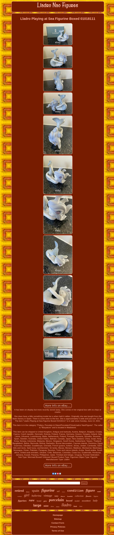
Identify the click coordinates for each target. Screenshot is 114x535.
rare (31, 500)
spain (35, 490)
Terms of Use (58, 531)
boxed (69, 500)
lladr (75, 506)
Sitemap (58, 519)
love (80, 506)
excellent (86, 501)
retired (19, 490)
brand (39, 501)
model (77, 501)
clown (57, 506)
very (56, 496)
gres (45, 501)
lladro (66, 505)
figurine (47, 490)
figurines (22, 500)
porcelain (56, 500)
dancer (63, 496)
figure (90, 490)
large (37, 505)
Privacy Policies (57, 527)
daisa (52, 506)
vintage (48, 495)
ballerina (36, 495)
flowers (88, 496)
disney (28, 492)
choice (63, 492)
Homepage (58, 515)
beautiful (70, 496)
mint (46, 505)
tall (58, 491)
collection (79, 496)
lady (95, 500)
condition (75, 491)
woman (20, 496)
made (99, 491)
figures (96, 496)
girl (26, 495)
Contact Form (57, 523)
